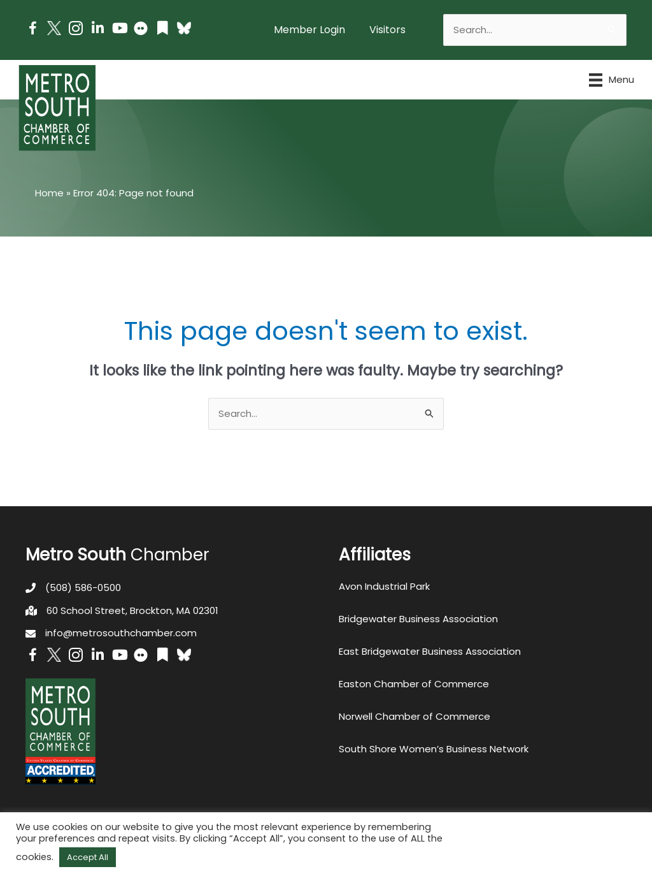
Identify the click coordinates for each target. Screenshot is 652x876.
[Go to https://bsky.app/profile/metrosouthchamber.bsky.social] (184, 28)
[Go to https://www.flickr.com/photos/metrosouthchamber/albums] (141, 30)
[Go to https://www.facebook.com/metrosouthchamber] (32, 30)
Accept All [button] (87, 857)
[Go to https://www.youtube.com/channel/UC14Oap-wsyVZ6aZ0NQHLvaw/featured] (119, 29)
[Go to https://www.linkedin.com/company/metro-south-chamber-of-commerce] (97, 29)
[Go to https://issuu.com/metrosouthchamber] (162, 29)
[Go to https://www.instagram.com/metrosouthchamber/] (76, 30)
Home (49, 193)
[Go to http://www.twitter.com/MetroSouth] (54, 28)
